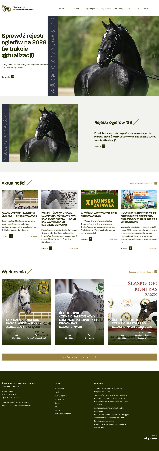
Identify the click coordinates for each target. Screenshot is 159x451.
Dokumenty (118, 9)
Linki (128, 9)
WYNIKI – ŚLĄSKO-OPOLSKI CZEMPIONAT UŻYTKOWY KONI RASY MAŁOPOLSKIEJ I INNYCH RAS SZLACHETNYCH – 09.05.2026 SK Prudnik (58, 219)
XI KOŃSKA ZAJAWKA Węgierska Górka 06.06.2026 (99, 214)
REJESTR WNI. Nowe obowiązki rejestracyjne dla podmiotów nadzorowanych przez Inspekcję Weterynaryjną (139, 217)
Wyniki (57, 392)
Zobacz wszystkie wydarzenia (141, 272)
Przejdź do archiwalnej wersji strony (79, 357)
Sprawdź (6, 77)
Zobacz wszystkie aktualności (141, 183)
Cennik (136, 9)
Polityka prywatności (63, 414)
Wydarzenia (105, 9)
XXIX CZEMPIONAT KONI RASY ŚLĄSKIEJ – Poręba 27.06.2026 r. (19, 214)
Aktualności (63, 9)
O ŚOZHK (75, 9)
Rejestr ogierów (91, 9)
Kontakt (146, 9)
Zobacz (97, 147)
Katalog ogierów (61, 396)
